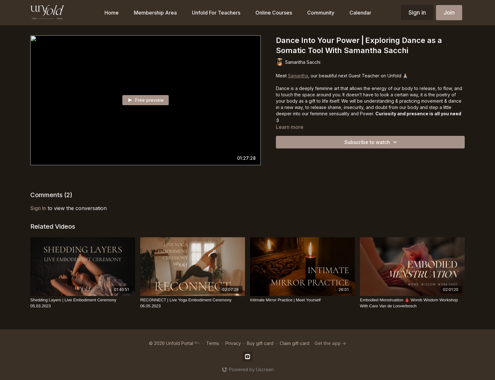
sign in (38, 208)
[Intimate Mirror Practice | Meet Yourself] (302, 300)
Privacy (233, 343)
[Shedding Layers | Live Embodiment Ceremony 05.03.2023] (82, 303)
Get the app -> (330, 343)
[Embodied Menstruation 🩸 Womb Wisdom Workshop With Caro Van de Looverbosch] (412, 303)
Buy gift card (260, 343)
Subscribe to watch (371, 142)
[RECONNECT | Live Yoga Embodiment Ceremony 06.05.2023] (192, 303)
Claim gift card (294, 343)
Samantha (298, 75)
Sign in (417, 12)
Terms (212, 343)
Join (449, 12)
